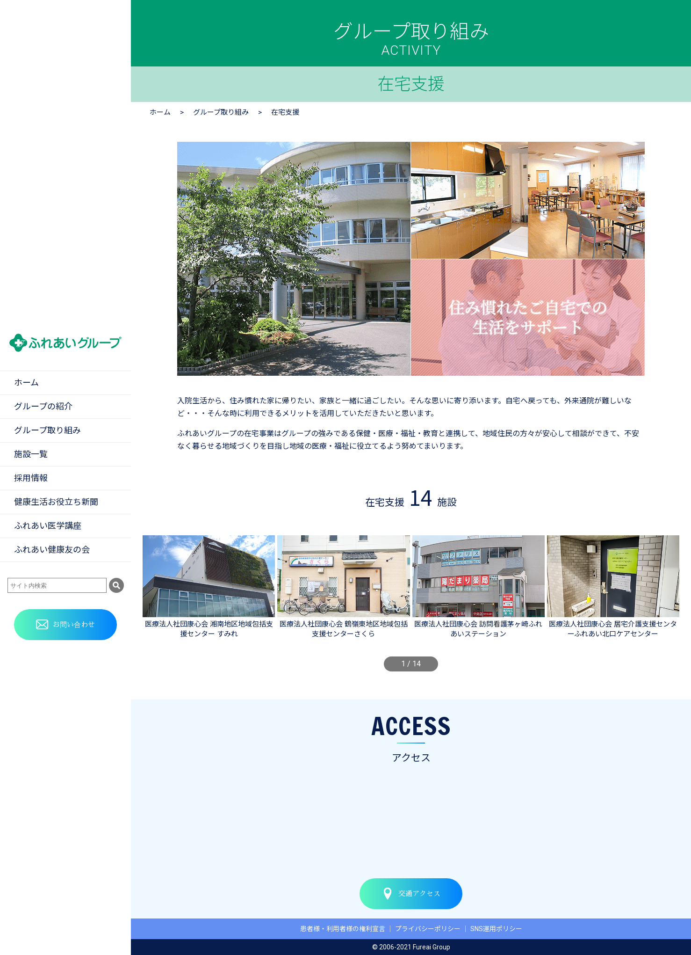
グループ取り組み (221, 112)
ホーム (160, 112)
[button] (149, 589)
